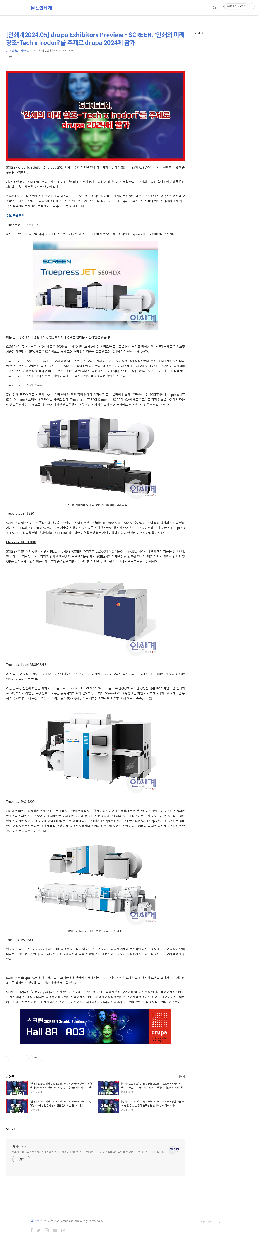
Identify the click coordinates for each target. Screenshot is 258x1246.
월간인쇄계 (41, 7)
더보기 (181, 1076)
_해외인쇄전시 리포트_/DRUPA (21, 50)
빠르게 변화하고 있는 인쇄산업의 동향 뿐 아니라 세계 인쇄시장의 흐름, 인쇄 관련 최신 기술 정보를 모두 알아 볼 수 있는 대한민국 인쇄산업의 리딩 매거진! (90, 1152)
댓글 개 (10, 1129)
